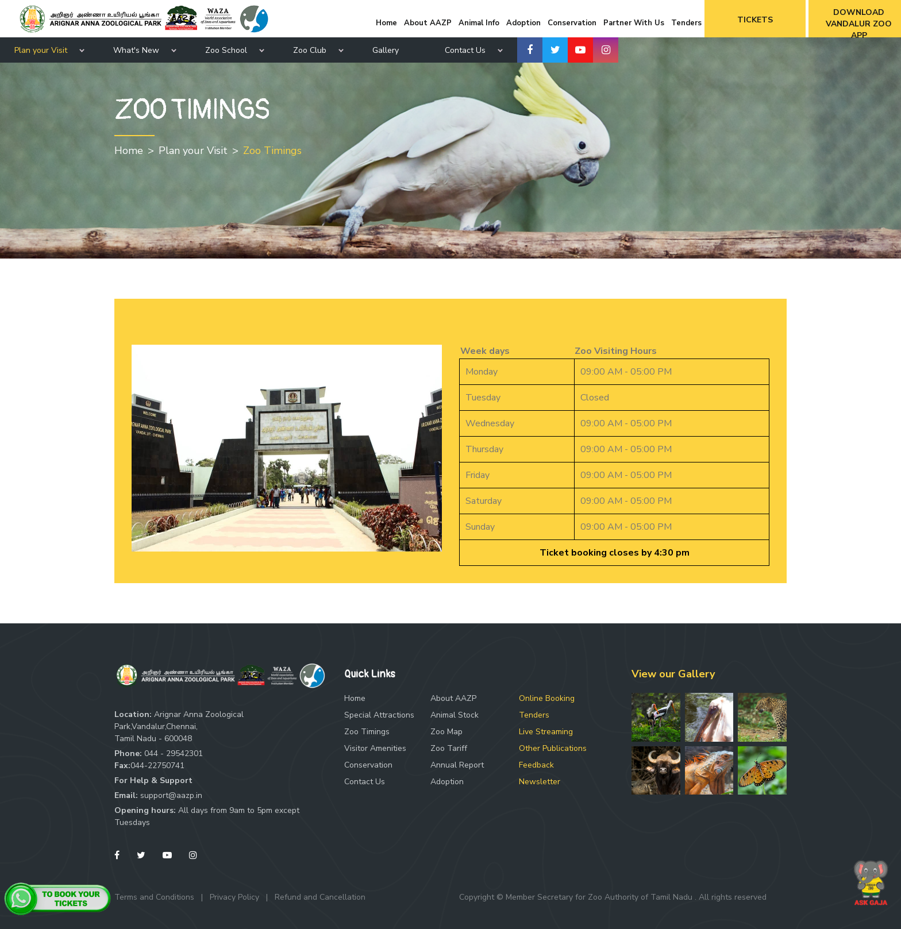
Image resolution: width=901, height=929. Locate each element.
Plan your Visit (40, 50)
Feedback (536, 765)
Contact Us (364, 781)
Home (128, 150)
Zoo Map (446, 731)
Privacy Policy (234, 897)
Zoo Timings (272, 150)
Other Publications (553, 748)
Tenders (534, 715)
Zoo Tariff (448, 748)
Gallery (385, 50)
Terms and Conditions (154, 897)
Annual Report (457, 765)
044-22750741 (157, 765)
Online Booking (547, 698)
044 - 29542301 (173, 753)
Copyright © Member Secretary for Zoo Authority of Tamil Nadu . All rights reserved (613, 897)
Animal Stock (454, 715)
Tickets (755, 19)
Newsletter (539, 781)
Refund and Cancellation (320, 897)
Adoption (447, 781)
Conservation (368, 765)
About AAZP (453, 698)
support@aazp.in (171, 795)
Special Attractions (379, 715)
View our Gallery (673, 674)
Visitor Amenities (375, 748)
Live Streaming (546, 731)
